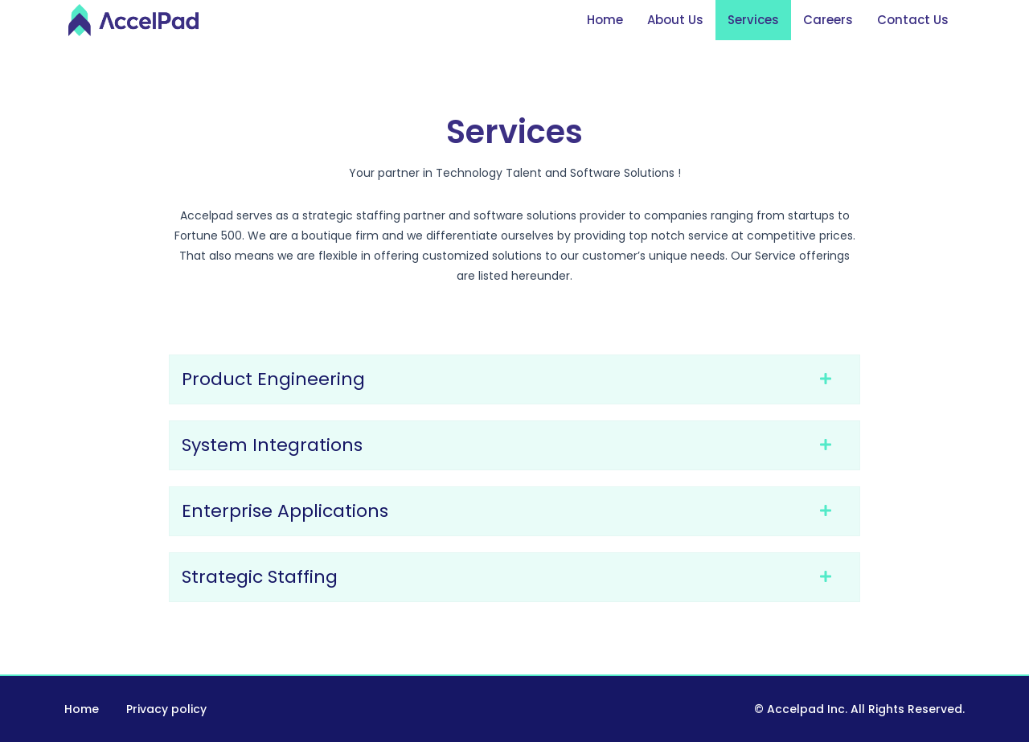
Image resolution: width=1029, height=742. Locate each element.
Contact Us (913, 19)
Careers (828, 19)
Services (753, 19)
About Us (675, 19)
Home (605, 19)
